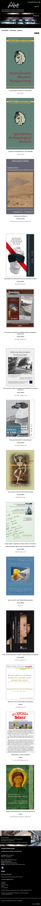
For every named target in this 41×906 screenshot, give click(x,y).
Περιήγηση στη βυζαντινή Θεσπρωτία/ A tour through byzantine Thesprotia (20, 811)
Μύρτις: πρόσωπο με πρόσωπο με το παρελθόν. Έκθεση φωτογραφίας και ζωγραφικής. (20, 654)
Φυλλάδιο (20, 704)
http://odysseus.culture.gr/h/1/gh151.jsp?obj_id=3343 (15, 864)
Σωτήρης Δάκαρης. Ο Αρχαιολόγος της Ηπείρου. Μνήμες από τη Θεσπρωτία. (20, 543)
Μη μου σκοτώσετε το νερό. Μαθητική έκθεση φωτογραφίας (20, 600)
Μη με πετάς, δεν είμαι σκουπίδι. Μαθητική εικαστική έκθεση (20, 701)
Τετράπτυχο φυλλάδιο (20, 218)
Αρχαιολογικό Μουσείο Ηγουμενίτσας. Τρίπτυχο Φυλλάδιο (20, 90)
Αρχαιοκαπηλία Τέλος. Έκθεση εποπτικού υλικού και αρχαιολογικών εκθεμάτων (20, 278)
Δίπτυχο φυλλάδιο (20, 281)
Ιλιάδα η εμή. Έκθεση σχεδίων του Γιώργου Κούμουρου (20, 439)
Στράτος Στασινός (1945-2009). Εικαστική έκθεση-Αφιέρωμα (20, 491)
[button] (39, 1)
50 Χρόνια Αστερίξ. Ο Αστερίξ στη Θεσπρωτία (20, 754)
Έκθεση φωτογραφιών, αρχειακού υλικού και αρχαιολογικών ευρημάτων (20, 546)
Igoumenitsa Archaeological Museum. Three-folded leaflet (21, 151)
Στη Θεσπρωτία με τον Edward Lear (20, 216)
